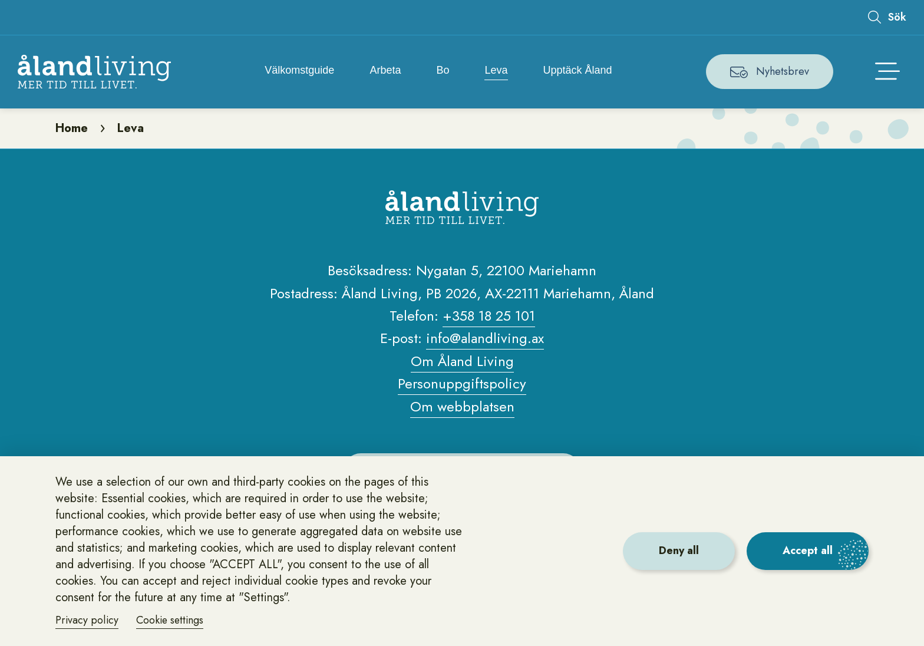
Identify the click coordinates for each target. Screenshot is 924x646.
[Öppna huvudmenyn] (887, 72)
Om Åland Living (462, 362)
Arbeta (385, 71)
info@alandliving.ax (485, 340)
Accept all (808, 550)
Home (71, 129)
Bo (442, 71)
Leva (496, 71)
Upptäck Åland (577, 71)
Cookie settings (171, 620)
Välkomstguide (299, 71)
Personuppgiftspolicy (462, 385)
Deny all (679, 550)
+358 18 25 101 (489, 318)
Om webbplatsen (462, 408)
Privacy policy (87, 620)
